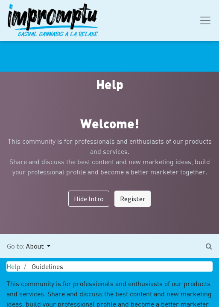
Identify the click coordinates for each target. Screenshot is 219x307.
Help (13, 266)
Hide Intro (89, 198)
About (35, 246)
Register (132, 198)
